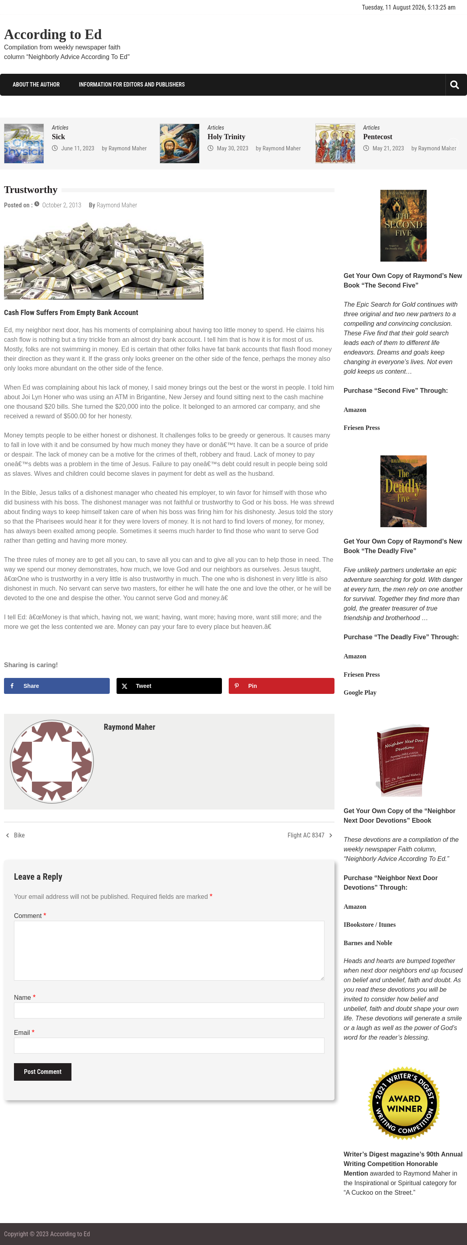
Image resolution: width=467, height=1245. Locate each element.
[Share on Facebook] (57, 685)
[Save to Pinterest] (281, 685)
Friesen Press (362, 427)
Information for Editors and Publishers (131, 84)
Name (25, 997)
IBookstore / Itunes (370, 924)
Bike (19, 835)
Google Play (360, 692)
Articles (60, 127)
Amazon (355, 409)
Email (24, 1032)
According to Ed (53, 34)
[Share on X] (169, 685)
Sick (58, 137)
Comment (30, 915)
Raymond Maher (128, 148)
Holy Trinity (226, 137)
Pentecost (377, 137)
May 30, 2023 (232, 148)
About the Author (35, 84)
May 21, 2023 (388, 148)
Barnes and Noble (368, 942)
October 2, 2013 (61, 205)
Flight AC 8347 (306, 835)
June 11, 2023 (77, 148)
